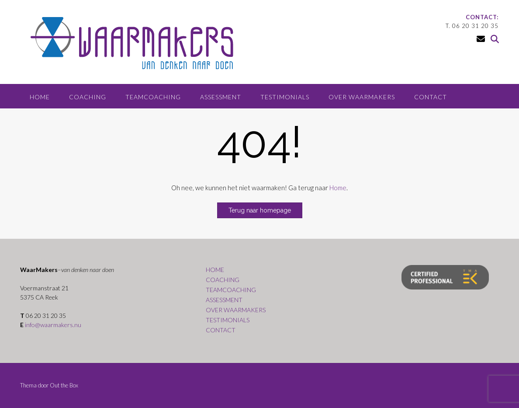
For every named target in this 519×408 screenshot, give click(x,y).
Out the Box (64, 385)
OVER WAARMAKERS (362, 97)
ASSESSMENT (220, 97)
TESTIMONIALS (284, 97)
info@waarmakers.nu (53, 324)
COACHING (87, 97)
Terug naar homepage (259, 210)
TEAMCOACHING (153, 97)
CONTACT (430, 97)
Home (337, 188)
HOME (40, 97)
